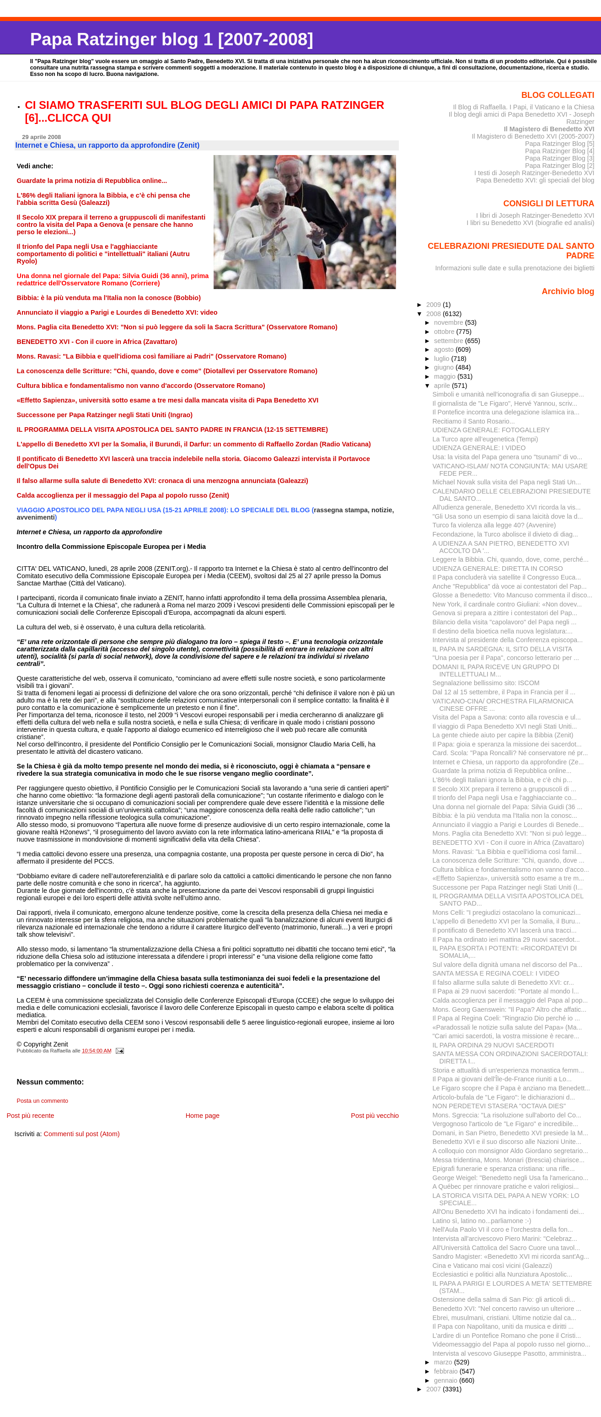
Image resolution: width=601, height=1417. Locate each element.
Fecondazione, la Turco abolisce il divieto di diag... (505, 534)
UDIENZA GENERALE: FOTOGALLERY (491, 430)
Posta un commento (43, 1101)
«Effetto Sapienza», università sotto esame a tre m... (509, 878)
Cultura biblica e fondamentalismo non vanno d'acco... (511, 869)
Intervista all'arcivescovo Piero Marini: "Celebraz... (505, 1238)
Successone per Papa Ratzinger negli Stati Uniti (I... (508, 887)
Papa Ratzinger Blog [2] (560, 165)
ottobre (445, 331)
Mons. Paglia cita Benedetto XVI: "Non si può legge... (510, 833)
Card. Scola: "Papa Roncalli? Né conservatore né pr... (510, 753)
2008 (434, 313)
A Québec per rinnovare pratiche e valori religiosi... (506, 1186)
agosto (445, 349)
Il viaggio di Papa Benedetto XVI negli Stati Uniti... (505, 726)
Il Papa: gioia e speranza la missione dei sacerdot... (507, 744)
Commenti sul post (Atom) (82, 1134)
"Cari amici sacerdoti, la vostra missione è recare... (506, 1036)
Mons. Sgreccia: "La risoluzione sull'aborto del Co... (507, 1115)
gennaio (446, 1380)
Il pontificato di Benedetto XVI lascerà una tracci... (505, 930)
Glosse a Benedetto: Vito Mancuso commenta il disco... (513, 595)
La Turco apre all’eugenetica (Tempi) (485, 439)
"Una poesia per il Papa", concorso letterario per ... (506, 657)
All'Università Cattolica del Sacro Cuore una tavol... (506, 1247)
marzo (444, 1362)
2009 (434, 304)
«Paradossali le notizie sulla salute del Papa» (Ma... (507, 1027)
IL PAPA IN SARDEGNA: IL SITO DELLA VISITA (503, 649)
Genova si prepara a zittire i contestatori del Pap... (505, 613)
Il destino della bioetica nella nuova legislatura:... (503, 631)
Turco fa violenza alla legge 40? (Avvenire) (494, 525)
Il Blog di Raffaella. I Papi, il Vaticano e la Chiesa (523, 107)
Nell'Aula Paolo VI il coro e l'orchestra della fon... (503, 1229)
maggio (445, 376)
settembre (449, 340)
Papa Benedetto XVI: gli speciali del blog (535, 180)
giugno (445, 367)
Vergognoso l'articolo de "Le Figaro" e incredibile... (506, 1123)
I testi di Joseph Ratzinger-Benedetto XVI (534, 173)
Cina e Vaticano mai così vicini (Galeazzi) (493, 1265)
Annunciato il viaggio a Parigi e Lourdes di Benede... (508, 824)
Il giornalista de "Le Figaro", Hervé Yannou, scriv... (505, 403)
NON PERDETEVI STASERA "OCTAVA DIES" (499, 1106)
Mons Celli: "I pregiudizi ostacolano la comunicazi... (507, 912)
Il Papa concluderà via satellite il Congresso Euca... (507, 577)
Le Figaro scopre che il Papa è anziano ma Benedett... (511, 1088)
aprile (443, 385)
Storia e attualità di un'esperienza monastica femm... (508, 1070)
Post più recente (30, 1115)
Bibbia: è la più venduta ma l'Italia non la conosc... (505, 815)
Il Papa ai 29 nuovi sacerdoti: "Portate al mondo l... (506, 991)
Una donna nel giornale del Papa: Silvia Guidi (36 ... (508, 806)
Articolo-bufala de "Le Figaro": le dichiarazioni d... (504, 1097)
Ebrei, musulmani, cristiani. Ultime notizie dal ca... (504, 1317)
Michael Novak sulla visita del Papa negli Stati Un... (507, 482)
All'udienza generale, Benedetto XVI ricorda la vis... (507, 507)
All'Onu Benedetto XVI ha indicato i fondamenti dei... (508, 1211)
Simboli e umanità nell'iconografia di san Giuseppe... (508, 394)
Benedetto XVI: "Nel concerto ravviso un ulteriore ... (507, 1308)
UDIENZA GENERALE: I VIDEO (479, 447)
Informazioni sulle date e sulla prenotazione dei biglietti (515, 268)
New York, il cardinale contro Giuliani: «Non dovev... (507, 604)
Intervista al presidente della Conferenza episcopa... (508, 640)
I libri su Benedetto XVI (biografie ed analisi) (530, 222)
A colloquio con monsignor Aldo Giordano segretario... (511, 1150)
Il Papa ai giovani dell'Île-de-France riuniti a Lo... (502, 1079)
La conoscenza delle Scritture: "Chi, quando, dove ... (509, 860)
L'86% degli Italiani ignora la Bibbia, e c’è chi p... (502, 780)
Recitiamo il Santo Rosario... (474, 421)
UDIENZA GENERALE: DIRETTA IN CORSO (498, 568)
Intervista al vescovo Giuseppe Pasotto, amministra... (510, 1353)
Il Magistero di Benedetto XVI (549, 129)
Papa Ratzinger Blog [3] (560, 158)
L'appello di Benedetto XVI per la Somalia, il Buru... (506, 921)
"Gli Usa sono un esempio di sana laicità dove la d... (508, 516)
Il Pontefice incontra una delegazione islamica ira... (506, 412)
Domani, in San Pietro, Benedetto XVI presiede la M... (511, 1133)
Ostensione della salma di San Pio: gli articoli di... (504, 1299)
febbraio (447, 1371)
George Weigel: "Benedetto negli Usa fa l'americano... (511, 1177)
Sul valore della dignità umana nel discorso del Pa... (508, 964)
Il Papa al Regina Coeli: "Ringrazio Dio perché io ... (506, 1018)
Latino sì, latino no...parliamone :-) (482, 1220)
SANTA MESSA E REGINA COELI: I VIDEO (496, 973)
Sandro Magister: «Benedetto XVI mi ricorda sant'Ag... (511, 1256)
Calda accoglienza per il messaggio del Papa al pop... (510, 1000)
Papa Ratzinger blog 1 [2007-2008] (171, 39)
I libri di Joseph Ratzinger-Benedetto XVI (535, 215)
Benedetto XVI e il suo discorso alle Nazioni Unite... (507, 1141)
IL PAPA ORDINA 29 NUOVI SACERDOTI (493, 1045)
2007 (434, 1389)
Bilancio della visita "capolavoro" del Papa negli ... (505, 622)
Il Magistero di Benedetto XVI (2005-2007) (533, 136)
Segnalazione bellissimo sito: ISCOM (486, 683)
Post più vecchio (375, 1115)
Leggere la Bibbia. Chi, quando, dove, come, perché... (511, 559)
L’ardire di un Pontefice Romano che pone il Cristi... (507, 1335)
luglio (442, 358)
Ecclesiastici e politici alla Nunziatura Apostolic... (503, 1274)
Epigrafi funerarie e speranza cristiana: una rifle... (504, 1168)
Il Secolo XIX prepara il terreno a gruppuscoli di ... (504, 789)
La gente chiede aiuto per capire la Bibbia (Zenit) (503, 735)
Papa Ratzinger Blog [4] (560, 151)
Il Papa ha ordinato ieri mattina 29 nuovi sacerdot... (506, 939)
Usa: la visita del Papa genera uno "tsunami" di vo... (508, 457)
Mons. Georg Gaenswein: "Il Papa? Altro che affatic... (510, 1009)
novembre (449, 322)
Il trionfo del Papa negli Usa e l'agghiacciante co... (505, 797)
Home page (203, 1115)
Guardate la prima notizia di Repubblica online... (502, 770)
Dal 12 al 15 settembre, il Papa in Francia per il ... (504, 692)
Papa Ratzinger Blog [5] (560, 143)
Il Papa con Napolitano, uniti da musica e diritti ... (503, 1326)
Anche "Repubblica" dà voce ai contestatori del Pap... (510, 586)
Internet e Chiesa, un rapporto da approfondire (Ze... (508, 762)
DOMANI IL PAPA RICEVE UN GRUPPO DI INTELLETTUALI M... (496, 670)
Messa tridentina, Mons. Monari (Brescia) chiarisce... (509, 1160)
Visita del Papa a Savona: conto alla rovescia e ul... (507, 717)
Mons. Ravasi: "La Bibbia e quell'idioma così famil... (507, 851)
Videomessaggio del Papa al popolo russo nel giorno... (511, 1344)
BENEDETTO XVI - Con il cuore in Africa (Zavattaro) (508, 842)
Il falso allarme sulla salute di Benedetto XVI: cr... (503, 982)
